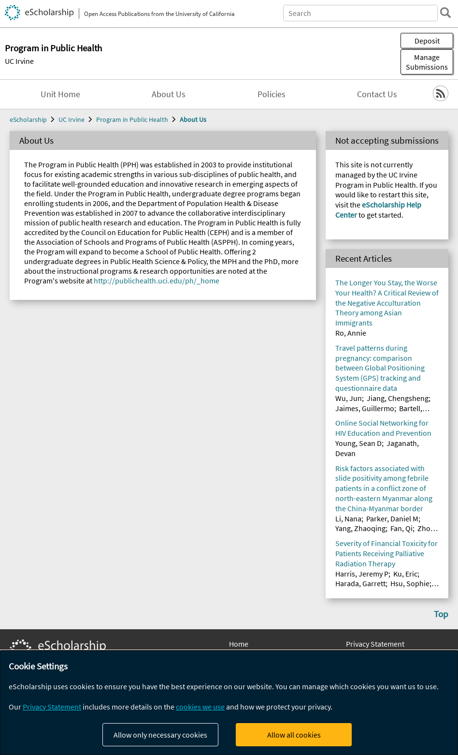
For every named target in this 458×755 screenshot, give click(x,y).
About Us (169, 94)
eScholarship (28, 119)
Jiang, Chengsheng (398, 398)
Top (441, 614)
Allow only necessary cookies (160, 735)
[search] (445, 12)
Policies (272, 94)
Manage (427, 62)
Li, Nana (348, 518)
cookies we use (200, 706)
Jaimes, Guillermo (364, 408)
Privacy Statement (375, 644)
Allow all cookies (294, 735)
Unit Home (60, 94)
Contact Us (377, 94)
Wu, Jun (348, 398)
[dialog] (229, 703)
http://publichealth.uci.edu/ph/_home (156, 280)
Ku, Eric (405, 573)
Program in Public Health (132, 119)
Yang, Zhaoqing (360, 528)
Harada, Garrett (360, 583)
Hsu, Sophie (409, 583)
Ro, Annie (350, 333)
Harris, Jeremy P (361, 573)
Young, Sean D (358, 443)
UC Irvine (19, 61)
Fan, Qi (401, 528)
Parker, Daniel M (392, 518)
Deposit (427, 40)
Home (238, 644)
